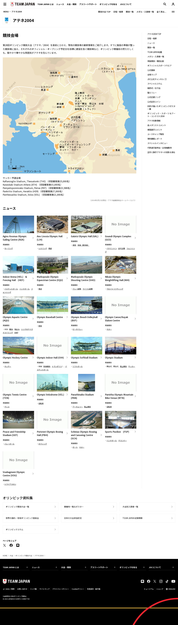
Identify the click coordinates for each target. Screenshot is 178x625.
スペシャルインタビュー (157, 143)
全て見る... (161, 11)
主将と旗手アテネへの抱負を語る (161, 152)
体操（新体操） (83, 245)
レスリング (43, 248)
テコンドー (122, 440)
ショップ (159, 589)
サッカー (131, 366)
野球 (40, 326)
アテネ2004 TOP (154, 34)
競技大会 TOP (104, 11)
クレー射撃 (77, 289)
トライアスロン (10, 484)
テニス (6, 406)
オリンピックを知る (108, 4)
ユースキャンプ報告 (155, 134)
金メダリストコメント (156, 125)
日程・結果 (118, 11)
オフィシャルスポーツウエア (159, 65)
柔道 (50, 248)
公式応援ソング (153, 97)
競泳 (11, 329)
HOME (5, 555)
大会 (11, 555)
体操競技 (47, 366)
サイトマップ (44, 589)
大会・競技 (73, 567)
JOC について (161, 567)
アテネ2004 (38, 555)
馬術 (40, 289)
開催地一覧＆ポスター (74, 506)
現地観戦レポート (154, 138)
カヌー (109, 329)
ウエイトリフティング (115, 289)
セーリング (8, 248)
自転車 (41, 403)
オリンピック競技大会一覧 (17, 506)
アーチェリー (77, 406)
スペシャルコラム (154, 83)
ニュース (60, 4)
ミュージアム (149, 589)
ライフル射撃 (88, 289)
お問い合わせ (22, 589)
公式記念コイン (153, 101)
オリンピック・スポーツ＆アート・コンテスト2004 (161, 114)
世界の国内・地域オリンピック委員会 (22, 518)
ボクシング (43, 444)
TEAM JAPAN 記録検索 (133, 518)
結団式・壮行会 (153, 88)
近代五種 (121, 248)
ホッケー (7, 366)
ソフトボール (78, 366)
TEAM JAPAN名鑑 (154, 52)
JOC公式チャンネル (155, 79)
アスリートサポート (88, 4)
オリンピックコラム (14, 529)
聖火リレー (152, 92)
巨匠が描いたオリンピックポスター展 (161, 107)
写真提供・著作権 (93, 589)
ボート (75, 447)
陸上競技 (123, 366)
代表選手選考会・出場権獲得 (159, 147)
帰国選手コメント (154, 129)
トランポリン (57, 366)
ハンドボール (24, 289)
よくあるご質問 (8, 589)
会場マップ (152, 74)
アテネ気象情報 (153, 120)
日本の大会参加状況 (73, 518)
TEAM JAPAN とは (15, 567)
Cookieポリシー (78, 589)
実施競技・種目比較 (155, 61)
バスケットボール (11, 289)
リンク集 (33, 589)
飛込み (16, 329)
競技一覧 (130, 11)
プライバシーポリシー (60, 589)
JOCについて (126, 4)
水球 (16, 332)
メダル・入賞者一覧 (145, 11)
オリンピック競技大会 (23, 555)
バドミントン (112, 248)
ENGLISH (172, 589)
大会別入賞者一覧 (130, 506)
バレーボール (9, 444)
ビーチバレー (78, 329)
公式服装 (151, 70)
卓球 (74, 245)
